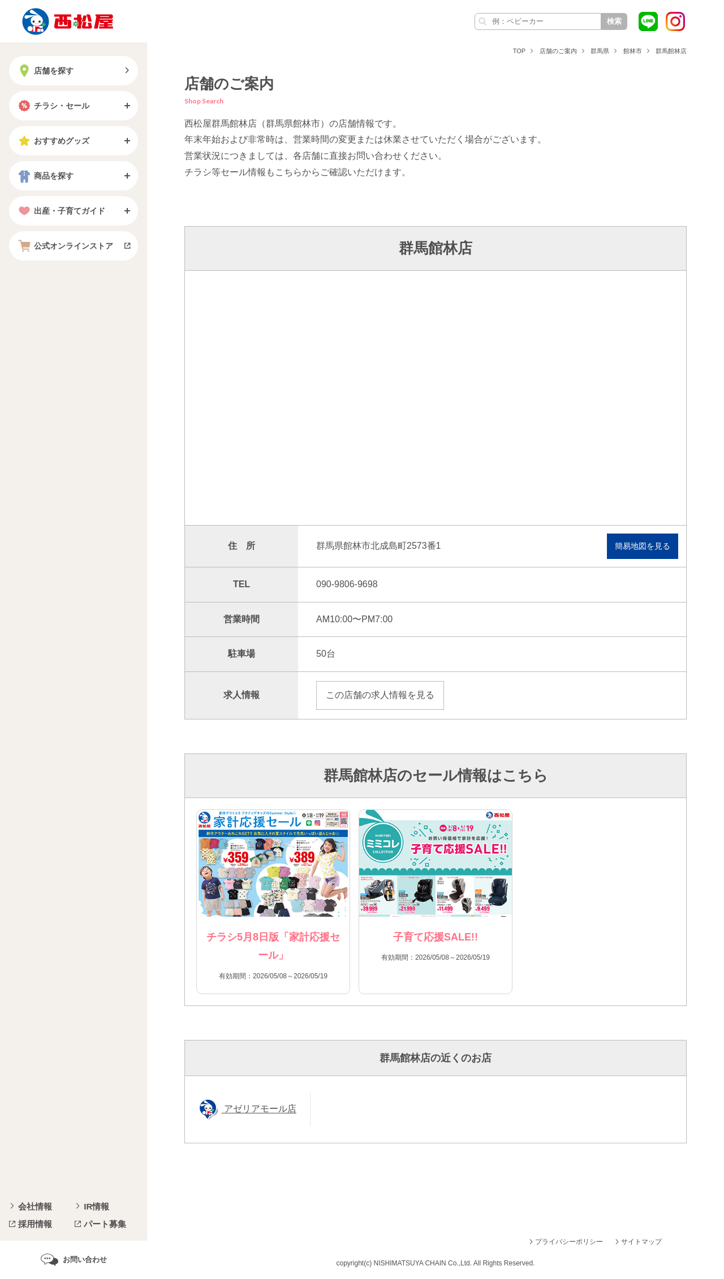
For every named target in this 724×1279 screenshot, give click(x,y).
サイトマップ (641, 1242)
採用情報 (35, 1224)
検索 (614, 21)
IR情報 (96, 1206)
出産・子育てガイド (60, 210)
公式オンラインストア (64, 245)
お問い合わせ (85, 1259)
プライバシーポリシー (569, 1242)
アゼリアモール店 (259, 1109)
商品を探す (45, 175)
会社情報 (35, 1206)
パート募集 (105, 1224)
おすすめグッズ (52, 140)
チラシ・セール (52, 105)
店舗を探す (45, 70)
